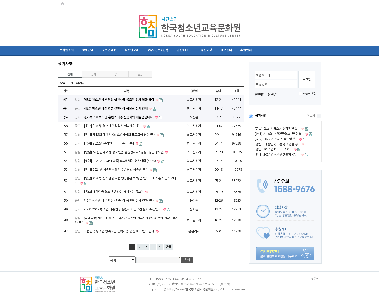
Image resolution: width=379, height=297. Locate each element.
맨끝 (168, 246)
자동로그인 (309, 93)
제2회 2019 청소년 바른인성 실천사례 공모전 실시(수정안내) (123, 209)
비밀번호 (261, 84)
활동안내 (87, 50)
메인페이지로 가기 (63, 3)
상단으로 (316, 279)
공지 (93, 74)
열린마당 (206, 50)
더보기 (311, 116)
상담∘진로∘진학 (157, 50)
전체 (70, 74)
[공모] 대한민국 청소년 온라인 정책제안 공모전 (114, 191)
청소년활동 (109, 50)
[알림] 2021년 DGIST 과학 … (274, 149)
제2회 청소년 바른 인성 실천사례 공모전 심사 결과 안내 (119, 200)
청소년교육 (131, 50)
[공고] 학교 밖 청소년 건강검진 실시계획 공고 (113, 126)
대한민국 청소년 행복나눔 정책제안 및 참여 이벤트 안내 (119, 231)
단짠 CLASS (184, 50)
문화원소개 (66, 50)
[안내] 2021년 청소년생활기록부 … (277, 154)
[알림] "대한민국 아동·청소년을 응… (278, 144)
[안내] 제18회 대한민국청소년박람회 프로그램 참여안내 (120, 134)
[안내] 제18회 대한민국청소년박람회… (279, 134)
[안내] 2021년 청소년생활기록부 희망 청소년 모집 (116, 169)
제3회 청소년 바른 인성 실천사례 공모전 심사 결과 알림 (119, 99)
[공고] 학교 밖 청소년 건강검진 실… (277, 128)
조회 (236, 91)
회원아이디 (263, 75)
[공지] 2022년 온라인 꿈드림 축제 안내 (109, 143)
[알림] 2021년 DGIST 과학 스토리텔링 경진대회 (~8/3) (120, 161)
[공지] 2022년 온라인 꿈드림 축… (276, 139)
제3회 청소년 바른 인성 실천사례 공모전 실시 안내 (116, 108)
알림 (140, 74)
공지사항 (261, 115)
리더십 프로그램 (270, 50)
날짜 (218, 91)
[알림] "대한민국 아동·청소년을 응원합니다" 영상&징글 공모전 (124, 152)
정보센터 (226, 50)
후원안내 (246, 50)
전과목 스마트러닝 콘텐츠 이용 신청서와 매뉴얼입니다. (119, 117)
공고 (116, 74)
